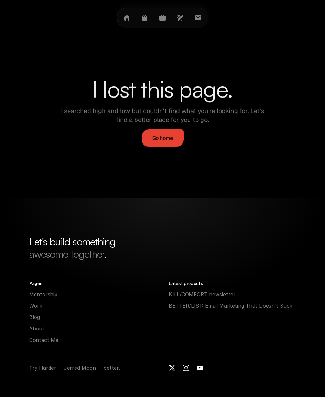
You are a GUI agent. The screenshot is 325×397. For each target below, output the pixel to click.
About (36, 328)
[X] (172, 368)
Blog (34, 317)
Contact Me (43, 340)
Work (35, 306)
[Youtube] (200, 368)
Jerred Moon (80, 368)
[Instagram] (186, 368)
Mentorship (43, 294)
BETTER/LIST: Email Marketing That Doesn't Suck (230, 306)
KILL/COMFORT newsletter (202, 294)
